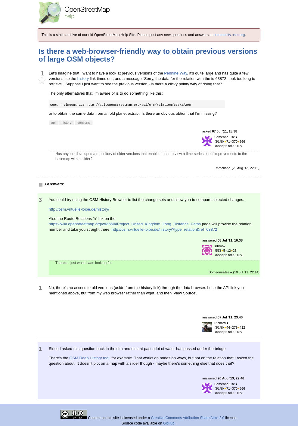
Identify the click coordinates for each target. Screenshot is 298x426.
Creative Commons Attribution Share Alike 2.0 (187, 418)
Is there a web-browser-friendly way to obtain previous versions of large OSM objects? (148, 55)
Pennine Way (175, 73)
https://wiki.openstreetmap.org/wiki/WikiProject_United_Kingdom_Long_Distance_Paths (125, 224)
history (83, 78)
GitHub (169, 423)
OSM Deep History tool (89, 358)
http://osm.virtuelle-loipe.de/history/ (79, 209)
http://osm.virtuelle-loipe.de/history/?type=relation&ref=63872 (164, 229)
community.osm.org (229, 35)
